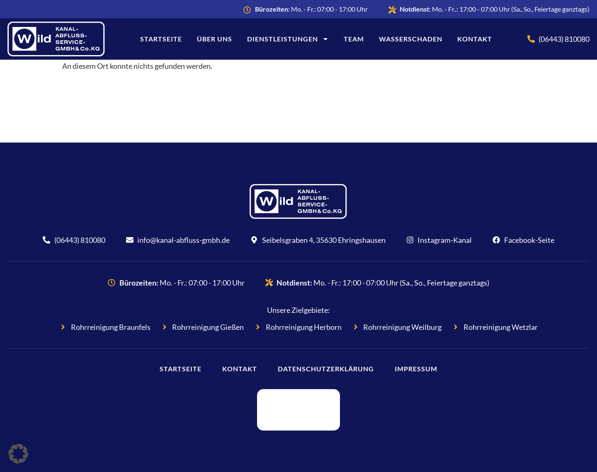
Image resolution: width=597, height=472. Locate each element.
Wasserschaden (410, 39)
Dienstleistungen (288, 39)
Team (354, 39)
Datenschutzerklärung (326, 369)
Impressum (416, 369)
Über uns (214, 39)
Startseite (161, 39)
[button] (18, 454)
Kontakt (474, 39)
